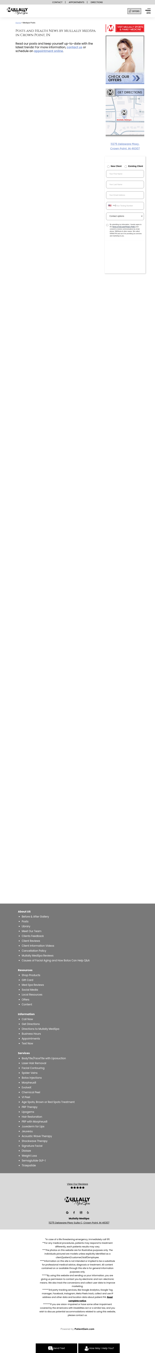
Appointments (31, 1038)
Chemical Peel (31, 1092)
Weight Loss (29, 1156)
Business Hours (31, 1034)
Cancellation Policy (34, 951)
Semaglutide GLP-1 (34, 1160)
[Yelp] (88, 1212)
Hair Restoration (32, 1117)
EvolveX (26, 1087)
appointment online (48, 51)
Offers (25, 999)
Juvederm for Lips (33, 1126)
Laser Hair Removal (34, 1063)
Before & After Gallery (35, 916)
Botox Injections (32, 1078)
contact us (74, 47)
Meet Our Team (31, 931)
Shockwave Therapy (34, 1141)
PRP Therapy (29, 1107)
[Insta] (81, 1212)
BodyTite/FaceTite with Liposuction (44, 1058)
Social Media (30, 990)
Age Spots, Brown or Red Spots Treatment (48, 1102)
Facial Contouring (33, 1068)
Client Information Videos (38, 946)
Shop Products (31, 975)
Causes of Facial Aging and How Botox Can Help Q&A (56, 960)
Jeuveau (27, 1131)
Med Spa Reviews (33, 985)
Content (27, 1004)
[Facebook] (74, 1212)
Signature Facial (32, 1146)
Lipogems (28, 1112)
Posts (25, 921)
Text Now (27, 1043)
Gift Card (27, 980)
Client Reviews (31, 941)
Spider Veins (30, 1073)
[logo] (26, 12)
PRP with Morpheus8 (34, 1121)
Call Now (27, 1019)
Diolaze (26, 1151)
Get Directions (31, 1024)
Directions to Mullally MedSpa (40, 1029)
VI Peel (26, 1097)
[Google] (67, 1212)
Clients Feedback (33, 936)
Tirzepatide (29, 1165)
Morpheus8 (29, 1082)
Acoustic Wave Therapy (37, 1136)
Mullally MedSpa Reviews (37, 955)
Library (26, 926)
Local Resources (32, 994)
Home (18, 22)
